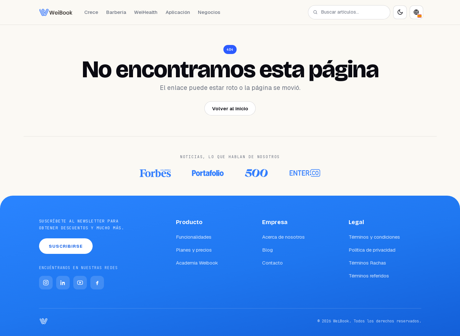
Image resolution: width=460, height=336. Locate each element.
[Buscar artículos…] (352, 12)
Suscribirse (66, 246)
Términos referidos (369, 276)
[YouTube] (80, 282)
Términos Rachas (367, 263)
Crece (91, 12)
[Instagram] (46, 282)
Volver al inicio (230, 108)
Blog (267, 250)
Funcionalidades (193, 237)
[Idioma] (416, 12)
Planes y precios (194, 250)
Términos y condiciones (374, 237)
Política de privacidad (372, 250)
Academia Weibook (197, 263)
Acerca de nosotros (283, 237)
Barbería (116, 12)
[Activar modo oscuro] (400, 12)
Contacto (272, 263)
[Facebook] (97, 282)
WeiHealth (146, 12)
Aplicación (178, 12)
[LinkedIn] (63, 282)
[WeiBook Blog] (56, 12)
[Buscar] (315, 12)
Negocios (209, 12)
